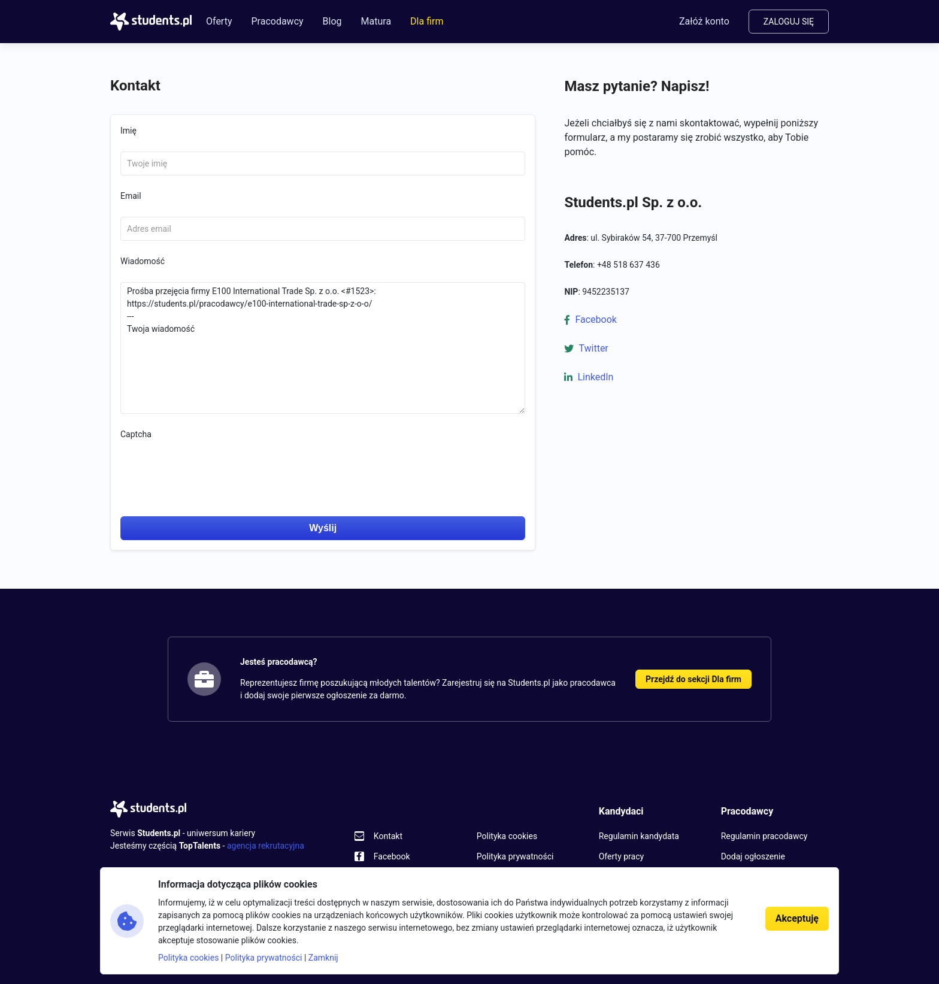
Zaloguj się (789, 21)
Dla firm (426, 21)
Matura (376, 21)
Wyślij (323, 528)
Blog (332, 21)
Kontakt (388, 836)
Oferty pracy (621, 856)
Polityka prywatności (515, 856)
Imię (128, 130)
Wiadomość (142, 261)
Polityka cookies (507, 836)
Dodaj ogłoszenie (753, 856)
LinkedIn (595, 377)
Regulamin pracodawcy (764, 836)
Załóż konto (704, 21)
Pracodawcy (277, 21)
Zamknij (323, 957)
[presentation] (211, 464)
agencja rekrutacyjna (265, 845)
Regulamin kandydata (639, 836)
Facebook (595, 319)
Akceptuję (797, 918)
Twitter (593, 348)
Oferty (219, 21)
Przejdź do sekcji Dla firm (693, 679)
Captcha (136, 434)
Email (130, 196)
